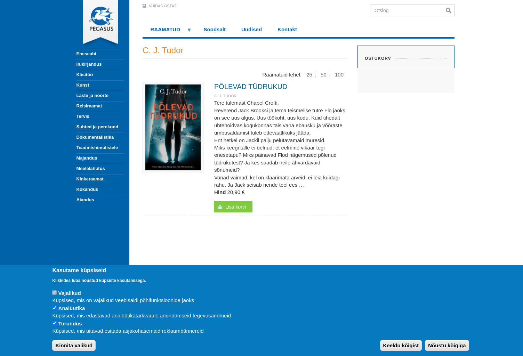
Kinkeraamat (90, 178)
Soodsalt (215, 29)
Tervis (83, 116)
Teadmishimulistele (97, 147)
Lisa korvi (235, 207)
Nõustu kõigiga (447, 345)
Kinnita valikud (73, 345)
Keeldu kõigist (401, 345)
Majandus (87, 158)
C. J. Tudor (225, 96)
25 (309, 75)
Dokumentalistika (95, 137)
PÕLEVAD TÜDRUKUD (250, 86)
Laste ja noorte (92, 95)
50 (324, 75)
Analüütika (71, 308)
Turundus (70, 323)
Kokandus (87, 189)
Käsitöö (85, 74)
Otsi (450, 10)
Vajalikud (69, 293)
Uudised (251, 29)
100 (339, 75)
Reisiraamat (89, 105)
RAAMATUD (167, 31)
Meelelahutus (91, 168)
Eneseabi (86, 53)
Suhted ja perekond (98, 126)
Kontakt (287, 29)
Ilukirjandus (89, 64)
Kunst (83, 85)
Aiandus (85, 199)
